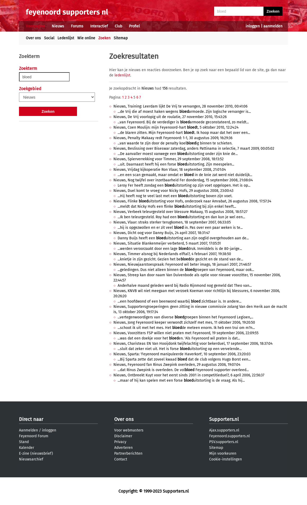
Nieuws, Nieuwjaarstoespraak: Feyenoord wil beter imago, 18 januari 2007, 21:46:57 (182, 264)
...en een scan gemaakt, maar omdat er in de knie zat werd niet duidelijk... (185, 175)
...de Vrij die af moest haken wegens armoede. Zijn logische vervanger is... (184, 111)
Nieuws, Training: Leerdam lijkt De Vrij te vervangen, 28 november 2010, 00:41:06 (180, 106)
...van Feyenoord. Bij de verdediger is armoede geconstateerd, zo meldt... (183, 122)
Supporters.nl (224, 419)
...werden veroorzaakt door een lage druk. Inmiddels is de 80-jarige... (180, 248)
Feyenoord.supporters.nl (229, 436)
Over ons (33, 38)
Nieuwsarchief (31, 459)
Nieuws (58, 26)
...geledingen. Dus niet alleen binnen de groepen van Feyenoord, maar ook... (186, 270)
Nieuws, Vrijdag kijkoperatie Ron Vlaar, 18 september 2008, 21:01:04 (169, 169)
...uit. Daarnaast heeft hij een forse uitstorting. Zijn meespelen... (176, 164)
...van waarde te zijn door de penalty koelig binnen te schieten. (175, 143)
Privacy (120, 442)
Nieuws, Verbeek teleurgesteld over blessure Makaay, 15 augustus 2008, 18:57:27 (180, 212)
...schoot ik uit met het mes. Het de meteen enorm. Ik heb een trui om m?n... (186, 328)
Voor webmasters (128, 430)
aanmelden (272, 26)
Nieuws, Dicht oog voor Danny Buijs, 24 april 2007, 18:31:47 (161, 233)
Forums (77, 26)
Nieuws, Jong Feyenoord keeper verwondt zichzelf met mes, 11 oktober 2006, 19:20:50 (184, 322)
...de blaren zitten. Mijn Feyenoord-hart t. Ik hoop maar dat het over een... (184, 132)
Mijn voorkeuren (222, 453)
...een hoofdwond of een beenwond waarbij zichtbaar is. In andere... (179, 301)
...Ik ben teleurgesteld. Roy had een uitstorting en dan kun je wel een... (181, 217)
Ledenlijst (65, 38)
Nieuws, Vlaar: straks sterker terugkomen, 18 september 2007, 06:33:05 (172, 222)
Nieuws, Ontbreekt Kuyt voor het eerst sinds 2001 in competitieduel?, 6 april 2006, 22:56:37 (188, 375)
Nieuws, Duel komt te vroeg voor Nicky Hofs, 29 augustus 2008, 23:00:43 (173, 190)
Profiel (134, 26)
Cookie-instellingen (225, 459)
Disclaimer (123, 436)
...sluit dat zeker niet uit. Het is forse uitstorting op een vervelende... (180, 349)
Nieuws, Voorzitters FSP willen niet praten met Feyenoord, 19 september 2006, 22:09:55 (185, 333)
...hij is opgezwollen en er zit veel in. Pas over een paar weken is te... (180, 227)
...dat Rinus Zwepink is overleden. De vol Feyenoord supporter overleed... (183, 370)
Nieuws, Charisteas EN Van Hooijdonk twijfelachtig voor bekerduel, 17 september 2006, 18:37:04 (192, 343)
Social (49, 38)
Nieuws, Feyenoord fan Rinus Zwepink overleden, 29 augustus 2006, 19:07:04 (176, 364)
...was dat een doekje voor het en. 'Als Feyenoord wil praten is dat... (179, 338)
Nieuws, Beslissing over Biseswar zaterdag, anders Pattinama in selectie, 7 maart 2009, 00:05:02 (193, 148)
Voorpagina (35, 26)
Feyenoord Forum (33, 436)
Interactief (99, 26)
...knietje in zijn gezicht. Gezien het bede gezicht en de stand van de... (180, 259)
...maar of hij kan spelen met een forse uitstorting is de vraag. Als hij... (181, 380)
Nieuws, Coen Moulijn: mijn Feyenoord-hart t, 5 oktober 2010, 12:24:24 (175, 127)
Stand (24, 442)
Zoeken (104, 38)
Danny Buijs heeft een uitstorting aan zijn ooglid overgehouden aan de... (183, 238)
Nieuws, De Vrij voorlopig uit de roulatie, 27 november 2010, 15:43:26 (170, 117)
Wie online (86, 38)
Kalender (26, 447)
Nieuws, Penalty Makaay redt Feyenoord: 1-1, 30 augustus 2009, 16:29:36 (172, 138)
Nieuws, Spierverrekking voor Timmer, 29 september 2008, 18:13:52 (168, 159)
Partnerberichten (128, 453)
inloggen (253, 26)
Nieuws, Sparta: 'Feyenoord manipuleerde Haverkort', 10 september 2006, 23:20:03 (182, 354)
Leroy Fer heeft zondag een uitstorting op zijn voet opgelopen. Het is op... (184, 185)
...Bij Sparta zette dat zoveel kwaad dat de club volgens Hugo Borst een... (184, 359)
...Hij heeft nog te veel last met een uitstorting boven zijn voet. (175, 196)
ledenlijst (122, 75)
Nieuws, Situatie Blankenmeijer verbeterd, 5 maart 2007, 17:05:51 (167, 243)
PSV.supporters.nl (223, 442)
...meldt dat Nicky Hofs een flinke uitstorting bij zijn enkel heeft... (177, 206)
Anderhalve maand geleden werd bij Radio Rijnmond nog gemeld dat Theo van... (185, 285)
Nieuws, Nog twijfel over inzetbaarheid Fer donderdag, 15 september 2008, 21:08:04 (183, 180)
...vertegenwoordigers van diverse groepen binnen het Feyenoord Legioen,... (185, 317)
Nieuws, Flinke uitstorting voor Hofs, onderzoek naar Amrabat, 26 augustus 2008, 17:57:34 (192, 201)
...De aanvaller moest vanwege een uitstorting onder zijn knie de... (178, 154)
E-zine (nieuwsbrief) (36, 453)
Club (118, 26)
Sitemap (121, 38)
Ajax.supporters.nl (224, 430)
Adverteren (123, 447)
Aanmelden (28, 430)
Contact (120, 459)
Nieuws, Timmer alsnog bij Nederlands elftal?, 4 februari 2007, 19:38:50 (172, 254)
